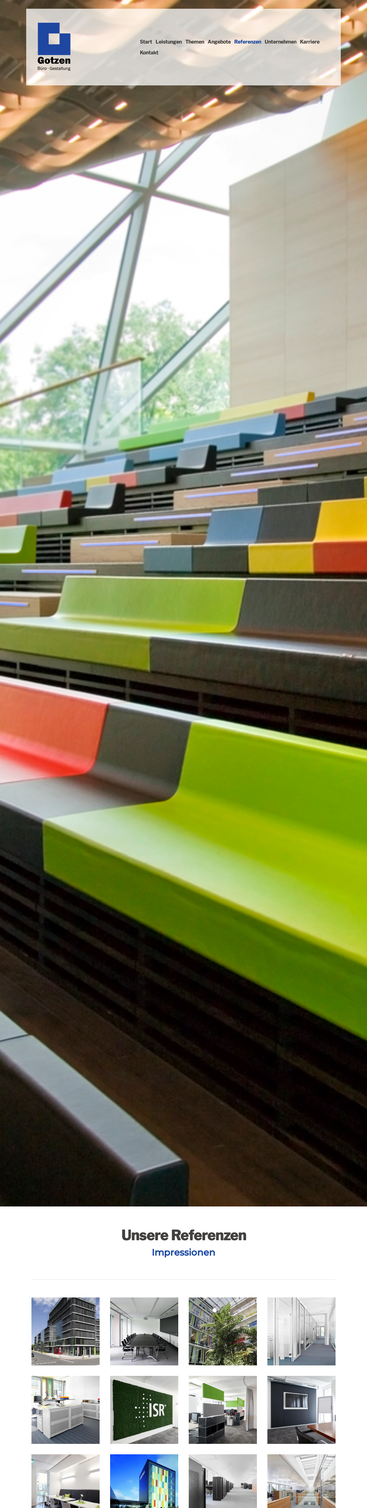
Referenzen (247, 42)
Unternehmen (280, 42)
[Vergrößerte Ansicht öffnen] (65, 1331)
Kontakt (149, 52)
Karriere (309, 42)
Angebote (219, 42)
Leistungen (169, 42)
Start (146, 42)
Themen (194, 42)
